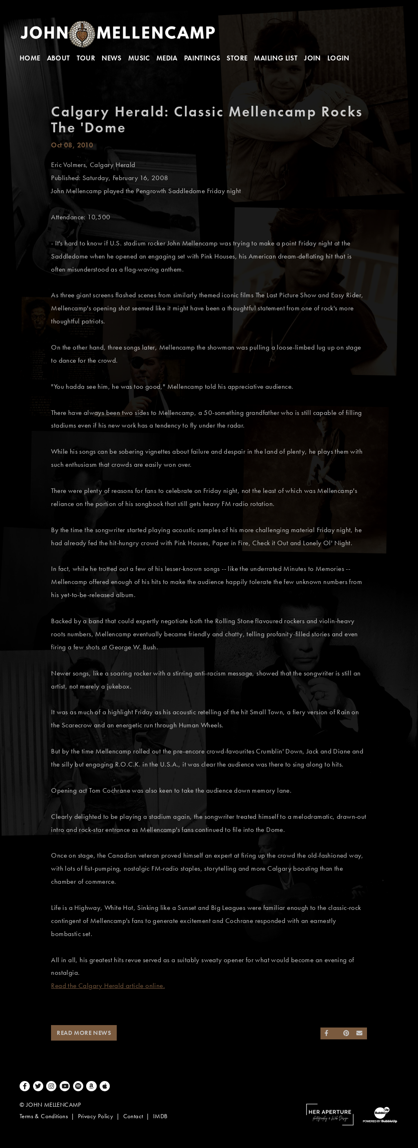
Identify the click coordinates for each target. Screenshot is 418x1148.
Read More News (84, 1033)
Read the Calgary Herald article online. (108, 985)
